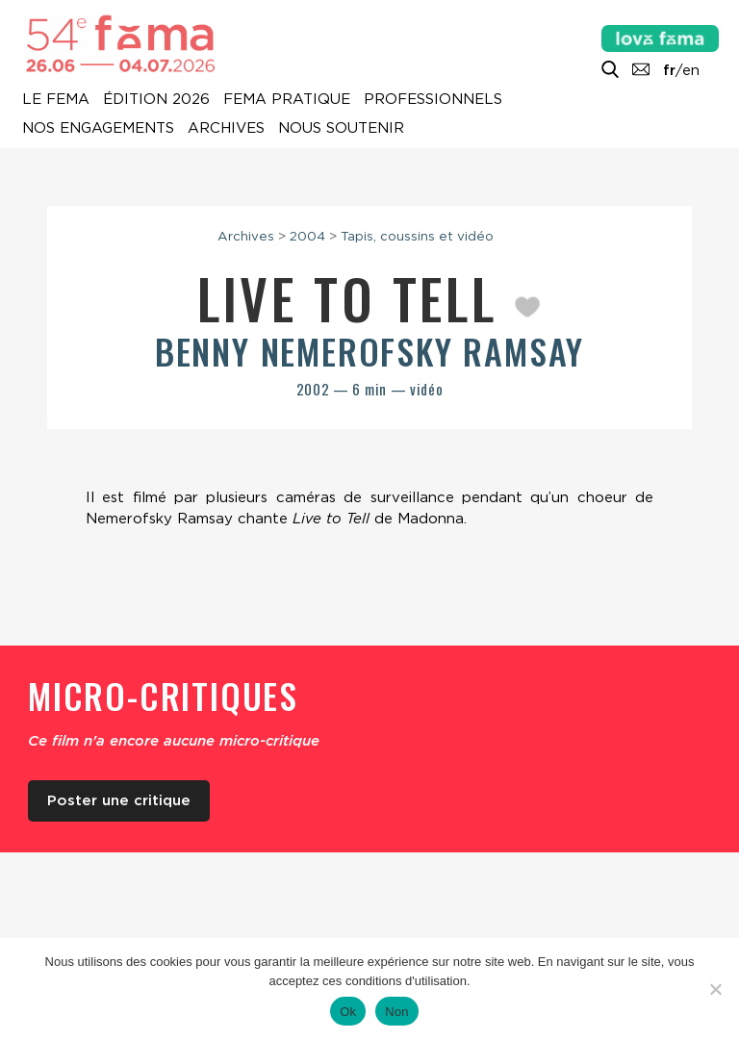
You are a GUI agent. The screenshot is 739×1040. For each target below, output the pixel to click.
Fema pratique (286, 100)
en (691, 70)
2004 (307, 235)
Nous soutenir (341, 129)
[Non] (715, 989)
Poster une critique (119, 800)
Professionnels (433, 100)
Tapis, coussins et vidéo (417, 235)
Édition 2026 (156, 100)
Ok (348, 1011)
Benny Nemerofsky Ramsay (369, 350)
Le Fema (55, 100)
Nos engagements (98, 129)
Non (397, 1011)
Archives (226, 129)
